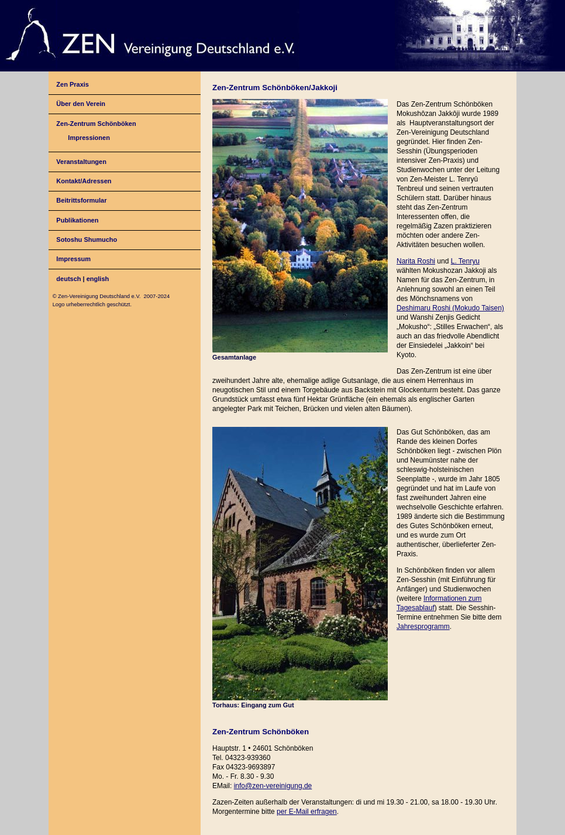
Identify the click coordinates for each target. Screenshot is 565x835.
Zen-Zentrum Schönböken (96, 123)
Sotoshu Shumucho (86, 239)
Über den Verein (80, 103)
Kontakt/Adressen (83, 180)
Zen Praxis (72, 84)
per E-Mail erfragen (307, 811)
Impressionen (89, 137)
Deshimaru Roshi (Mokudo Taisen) (450, 308)
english (98, 278)
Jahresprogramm (423, 626)
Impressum (73, 258)
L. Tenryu (465, 261)
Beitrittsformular (81, 200)
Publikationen (77, 220)
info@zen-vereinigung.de (273, 786)
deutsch (68, 278)
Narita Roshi (416, 261)
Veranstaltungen (81, 161)
